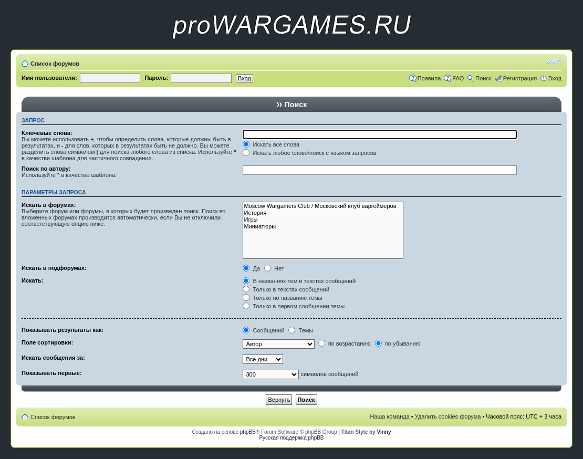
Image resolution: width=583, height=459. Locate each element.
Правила (429, 78)
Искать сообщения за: (53, 357)
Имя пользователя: (49, 78)
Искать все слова (271, 144)
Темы (300, 330)
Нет (274, 268)
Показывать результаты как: (62, 330)
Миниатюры (323, 226)
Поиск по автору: (46, 168)
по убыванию (397, 343)
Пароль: (156, 78)
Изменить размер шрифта (553, 61)
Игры (323, 219)
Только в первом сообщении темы (294, 306)
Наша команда (389, 416)
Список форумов (54, 63)
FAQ (458, 78)
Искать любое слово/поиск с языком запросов (309, 153)
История (323, 213)
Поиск (483, 78)
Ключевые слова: (47, 133)
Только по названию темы (282, 298)
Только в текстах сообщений (286, 289)
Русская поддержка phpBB (291, 438)
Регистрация (520, 78)
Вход (554, 78)
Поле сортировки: (47, 342)
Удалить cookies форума (448, 416)
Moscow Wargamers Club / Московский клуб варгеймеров (323, 206)
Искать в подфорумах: (54, 268)
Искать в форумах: (49, 205)
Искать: (32, 280)
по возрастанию (344, 343)
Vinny (384, 432)
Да (251, 268)
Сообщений (263, 330)
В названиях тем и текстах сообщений (299, 281)
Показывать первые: (52, 373)
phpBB (248, 432)
